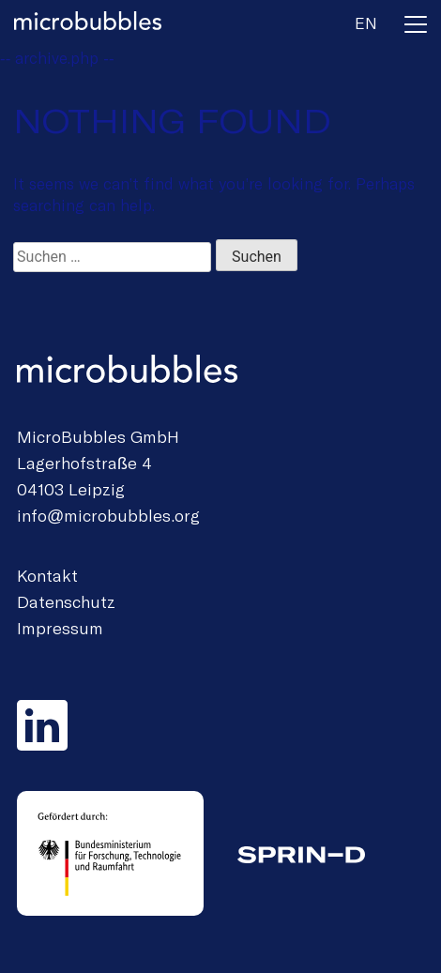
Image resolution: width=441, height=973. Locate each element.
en (366, 22)
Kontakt (47, 575)
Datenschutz (66, 601)
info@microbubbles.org (108, 515)
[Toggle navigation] (415, 27)
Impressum (60, 627)
